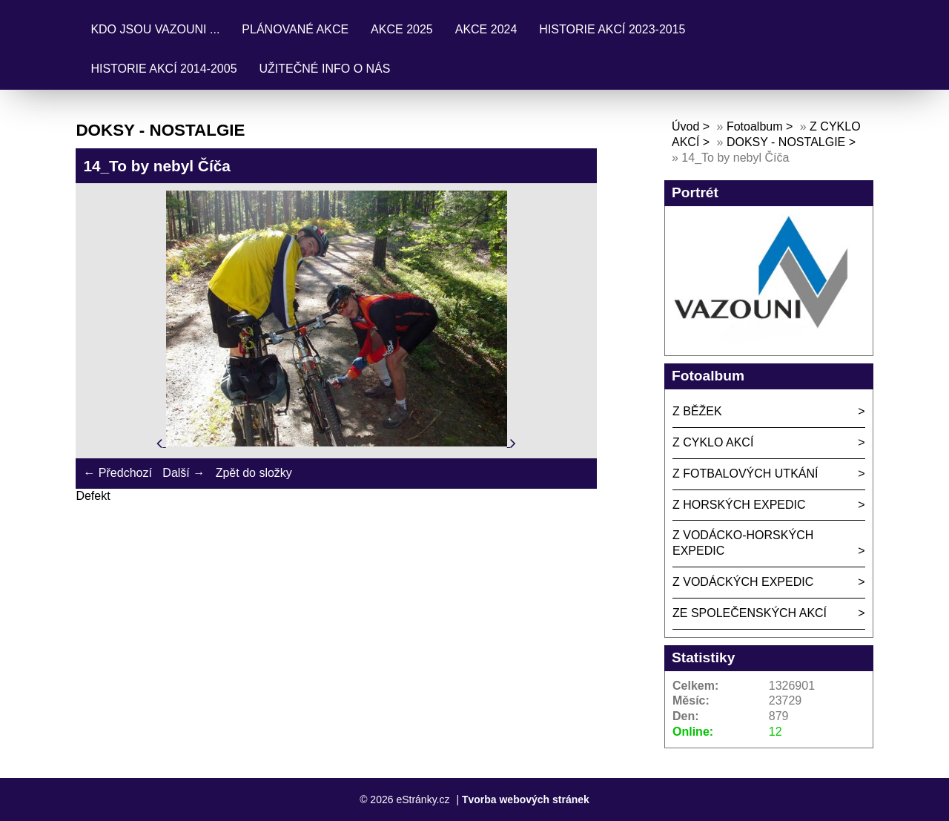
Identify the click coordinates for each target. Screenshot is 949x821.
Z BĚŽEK (697, 411)
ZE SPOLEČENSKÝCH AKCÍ (749, 613)
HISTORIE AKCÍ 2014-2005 (163, 68)
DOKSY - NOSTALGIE (786, 142)
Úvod (685, 126)
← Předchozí (117, 472)
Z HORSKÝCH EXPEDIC (739, 504)
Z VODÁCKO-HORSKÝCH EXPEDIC (742, 543)
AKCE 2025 (402, 29)
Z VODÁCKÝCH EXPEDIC (742, 582)
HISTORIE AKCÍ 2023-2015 (612, 29)
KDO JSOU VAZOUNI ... (154, 29)
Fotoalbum (755, 126)
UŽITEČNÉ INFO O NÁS (325, 68)
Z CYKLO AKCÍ (712, 442)
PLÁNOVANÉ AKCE (295, 29)
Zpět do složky (254, 472)
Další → (183, 472)
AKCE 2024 (486, 29)
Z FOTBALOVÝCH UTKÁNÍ (745, 473)
